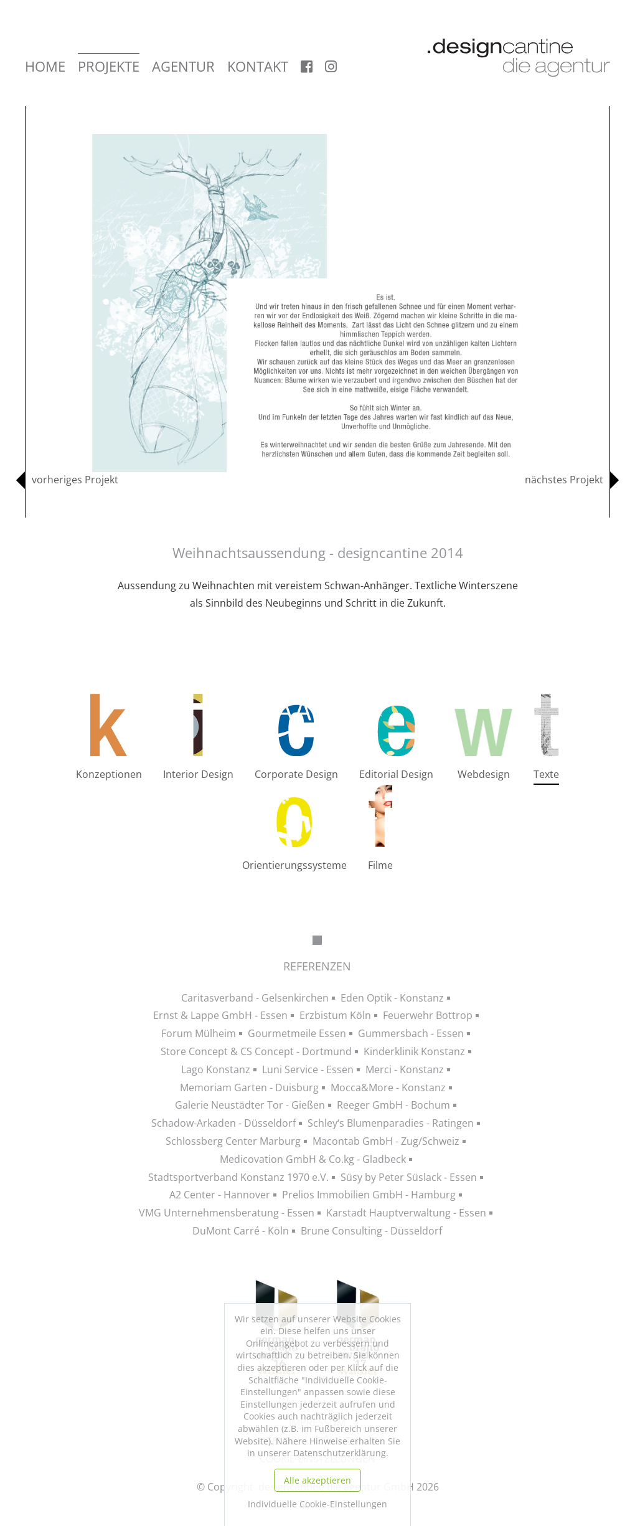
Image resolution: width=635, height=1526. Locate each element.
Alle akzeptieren (317, 1480)
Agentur (183, 66)
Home (45, 66)
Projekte (108, 66)
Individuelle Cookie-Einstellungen (317, 1504)
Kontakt (257, 66)
